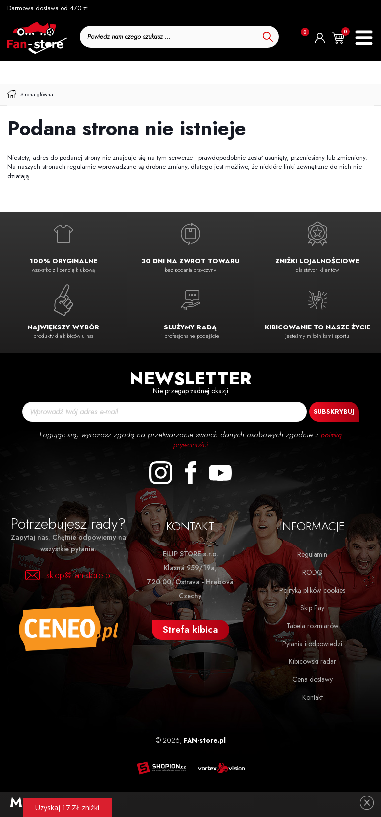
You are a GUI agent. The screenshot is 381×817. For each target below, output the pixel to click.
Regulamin (312, 554)
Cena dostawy (312, 679)
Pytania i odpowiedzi (312, 644)
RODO (312, 572)
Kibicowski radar (312, 661)
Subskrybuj (334, 411)
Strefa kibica (190, 629)
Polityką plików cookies (312, 590)
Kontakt (312, 697)
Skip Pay (312, 608)
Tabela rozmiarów (312, 626)
